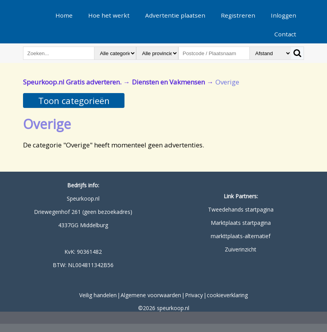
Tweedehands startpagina (241, 209)
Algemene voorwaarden (151, 295)
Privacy (194, 295)
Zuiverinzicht (240, 249)
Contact (285, 34)
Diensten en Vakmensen (168, 81)
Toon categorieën (74, 100)
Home (64, 15)
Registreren (238, 15)
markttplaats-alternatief (240, 236)
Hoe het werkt (109, 15)
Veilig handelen (98, 295)
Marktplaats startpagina (241, 222)
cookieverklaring (227, 295)
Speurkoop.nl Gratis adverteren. (72, 81)
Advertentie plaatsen (175, 15)
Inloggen (283, 15)
